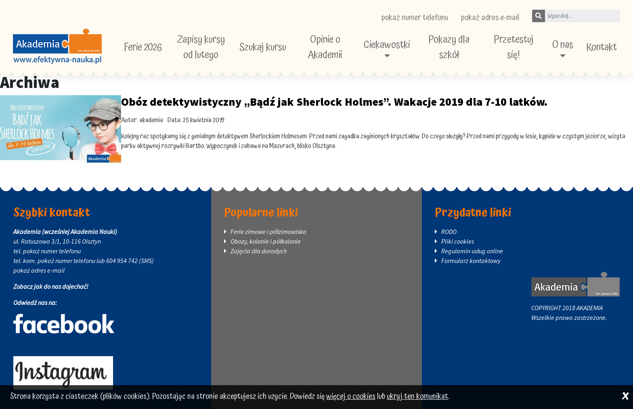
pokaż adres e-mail (490, 17)
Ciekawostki (387, 45)
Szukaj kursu (262, 47)
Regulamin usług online (472, 251)
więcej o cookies (350, 396)
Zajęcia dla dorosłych (259, 251)
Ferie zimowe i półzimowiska (268, 231)
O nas (562, 45)
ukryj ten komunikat (417, 396)
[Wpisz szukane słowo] (582, 16)
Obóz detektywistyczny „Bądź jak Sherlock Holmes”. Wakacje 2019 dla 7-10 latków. (334, 101)
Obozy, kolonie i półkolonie (266, 241)
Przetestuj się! (514, 47)
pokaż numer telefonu (414, 17)
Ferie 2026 (143, 47)
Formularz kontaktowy (471, 261)
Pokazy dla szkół (449, 47)
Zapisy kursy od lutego (201, 47)
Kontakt (601, 47)
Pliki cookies (457, 241)
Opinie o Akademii (325, 47)
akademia (151, 120)
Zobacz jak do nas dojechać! (50, 286)
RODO (449, 231)
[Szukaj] (538, 16)
